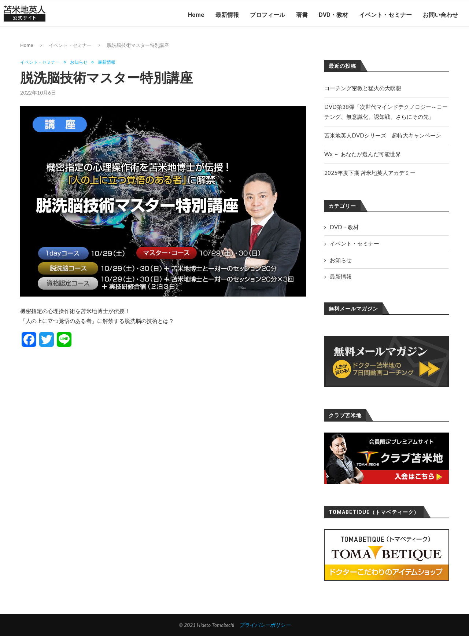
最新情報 (227, 14)
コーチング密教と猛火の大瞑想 (362, 88)
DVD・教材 (333, 14)
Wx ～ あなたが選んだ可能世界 (362, 154)
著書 (302, 14)
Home (196, 14)
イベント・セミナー (385, 14)
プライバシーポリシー (265, 625)
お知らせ (82, 62)
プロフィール (267, 14)
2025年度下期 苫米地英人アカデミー (370, 172)
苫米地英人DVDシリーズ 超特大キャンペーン (382, 135)
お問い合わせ (440, 14)
